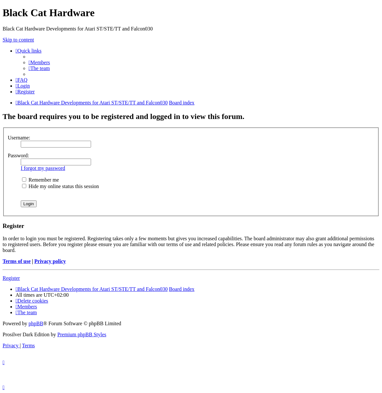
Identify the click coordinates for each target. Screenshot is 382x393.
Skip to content (18, 39)
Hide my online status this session (60, 186)
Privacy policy (50, 261)
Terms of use (17, 261)
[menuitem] (39, 62)
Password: (18, 155)
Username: (19, 137)
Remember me (40, 180)
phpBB (36, 323)
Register (11, 278)
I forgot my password (43, 168)
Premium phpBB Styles (81, 334)
